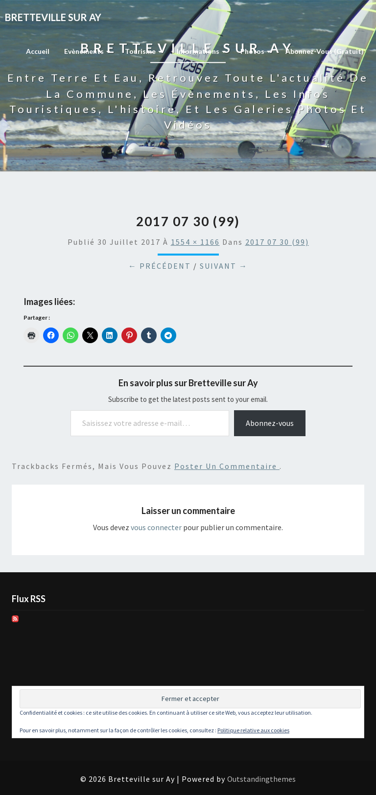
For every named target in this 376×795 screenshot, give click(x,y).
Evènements (87, 51)
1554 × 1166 (195, 242)
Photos (255, 51)
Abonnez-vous (270, 423)
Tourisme (143, 51)
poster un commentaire (227, 466)
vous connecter (156, 527)
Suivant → (224, 266)
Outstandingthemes (261, 779)
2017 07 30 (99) (277, 242)
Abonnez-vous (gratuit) (324, 51)
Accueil (37, 51)
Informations (201, 51)
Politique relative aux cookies (253, 730)
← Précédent (159, 266)
